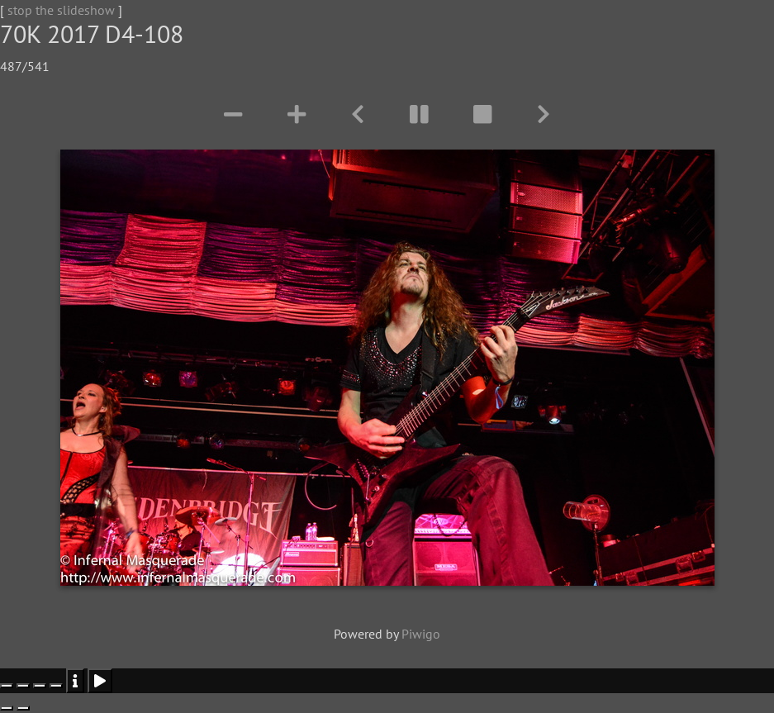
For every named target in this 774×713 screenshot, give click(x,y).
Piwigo (420, 633)
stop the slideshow (61, 10)
